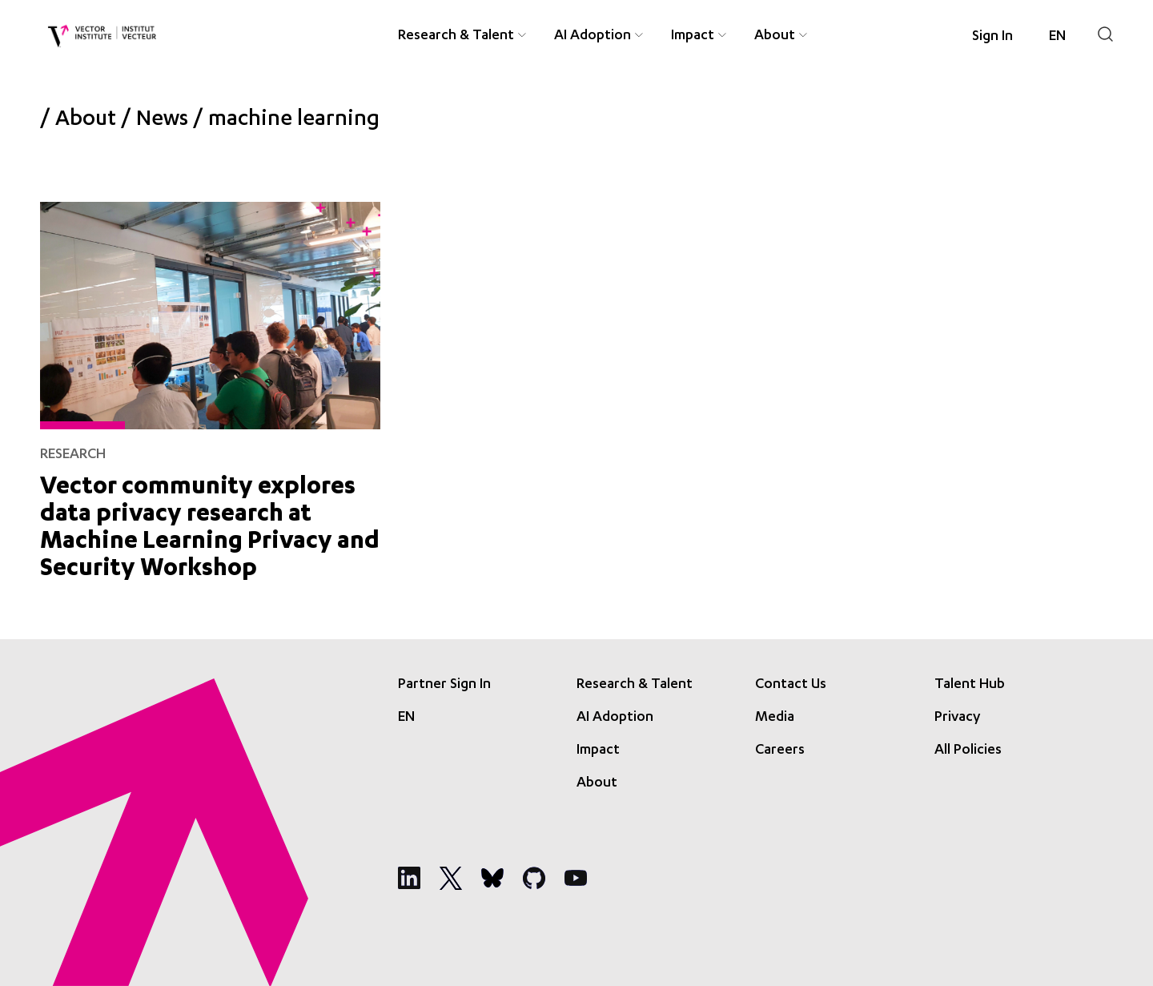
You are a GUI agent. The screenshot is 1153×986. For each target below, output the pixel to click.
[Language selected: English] (1057, 37)
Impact (598, 751)
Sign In (992, 37)
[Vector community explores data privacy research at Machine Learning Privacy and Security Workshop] (210, 388)
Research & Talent (634, 685)
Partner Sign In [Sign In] (444, 685)
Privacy (957, 718)
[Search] (1105, 34)
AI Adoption (614, 718)
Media (774, 718)
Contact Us (790, 685)
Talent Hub (969, 685)
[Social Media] (409, 878)
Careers (780, 751)
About (85, 121)
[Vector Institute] (102, 36)
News (162, 121)
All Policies (968, 751)
